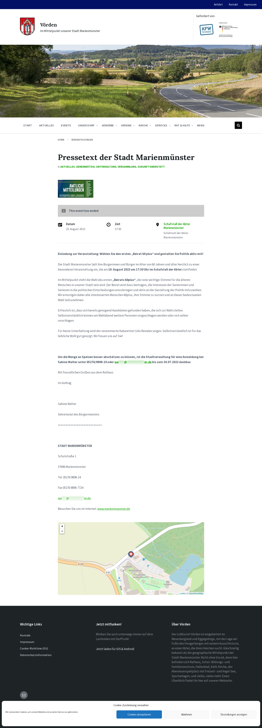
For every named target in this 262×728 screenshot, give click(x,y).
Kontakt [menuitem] (233, 4)
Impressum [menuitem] (250, 4)
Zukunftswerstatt (151, 166)
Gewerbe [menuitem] (108, 125)
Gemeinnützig (85, 166)
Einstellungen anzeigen (234, 714)
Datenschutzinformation (35, 655)
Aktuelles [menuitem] (46, 125)
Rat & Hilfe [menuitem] (182, 125)
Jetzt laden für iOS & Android (115, 649)
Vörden (49, 24)
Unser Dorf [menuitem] (86, 125)
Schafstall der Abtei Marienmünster (177, 226)
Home (61, 139)
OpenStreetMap (196, 593)
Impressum (27, 642)
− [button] (62, 531)
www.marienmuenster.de (113, 509)
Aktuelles (67, 166)
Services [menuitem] (161, 125)
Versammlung (127, 166)
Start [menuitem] (27, 125)
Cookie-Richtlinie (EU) (34, 648)
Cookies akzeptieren (139, 714)
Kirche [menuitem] (143, 125)
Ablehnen (186, 714)
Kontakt (25, 635)
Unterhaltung (106, 166)
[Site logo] (27, 34)
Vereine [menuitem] (126, 125)
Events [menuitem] (66, 125)
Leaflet (182, 593)
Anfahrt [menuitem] (218, 4)
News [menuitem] (201, 125)
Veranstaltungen (82, 139)
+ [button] (62, 526)
